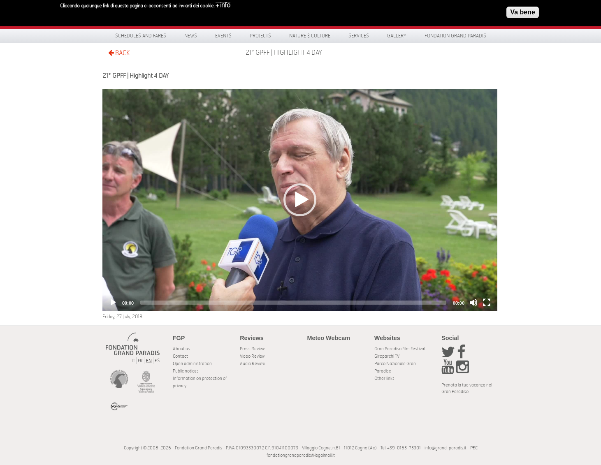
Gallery (396, 35)
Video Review (252, 356)
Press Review (252, 349)
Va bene (522, 11)
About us (181, 349)
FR (140, 361)
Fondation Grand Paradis (455, 35)
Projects (260, 35)
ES (157, 361)
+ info (223, 5)
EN (149, 361)
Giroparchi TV (386, 356)
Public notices (186, 371)
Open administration (192, 363)
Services (358, 35)
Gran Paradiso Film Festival (399, 349)
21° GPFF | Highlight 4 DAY (284, 52)
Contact (180, 356)
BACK (119, 52)
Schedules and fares (140, 35)
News (190, 35)
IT (133, 361)
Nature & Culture (309, 35)
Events (223, 35)
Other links (384, 378)
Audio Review (252, 363)
